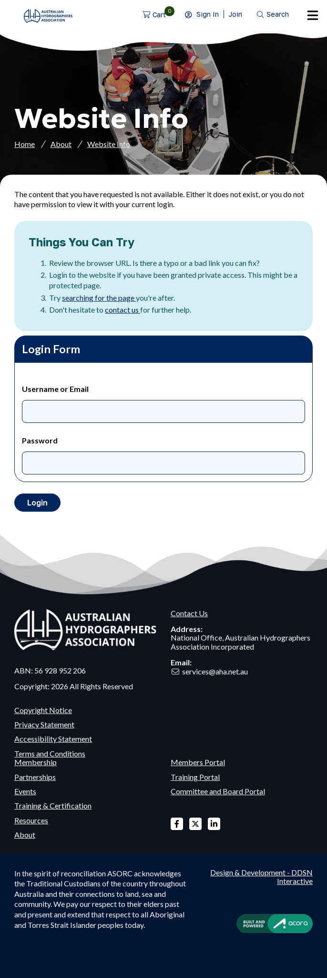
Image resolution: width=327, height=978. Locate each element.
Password (40, 440)
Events (25, 791)
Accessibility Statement (53, 738)
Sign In (207, 14)
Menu (312, 15)
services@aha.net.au (215, 671)
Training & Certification (53, 805)
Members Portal (198, 762)
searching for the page (99, 297)
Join (235, 14)
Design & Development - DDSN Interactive (261, 876)
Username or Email (55, 388)
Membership (35, 762)
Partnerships (35, 776)
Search (277, 14)
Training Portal (195, 776)
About (61, 143)
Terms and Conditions (49, 753)
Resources (31, 820)
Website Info (108, 143)
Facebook (177, 824)
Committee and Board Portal (218, 791)
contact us (122, 309)
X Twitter (195, 824)
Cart (159, 15)
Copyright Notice (43, 710)
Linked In (214, 824)
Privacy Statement (44, 724)
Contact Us (189, 613)
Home (24, 143)
